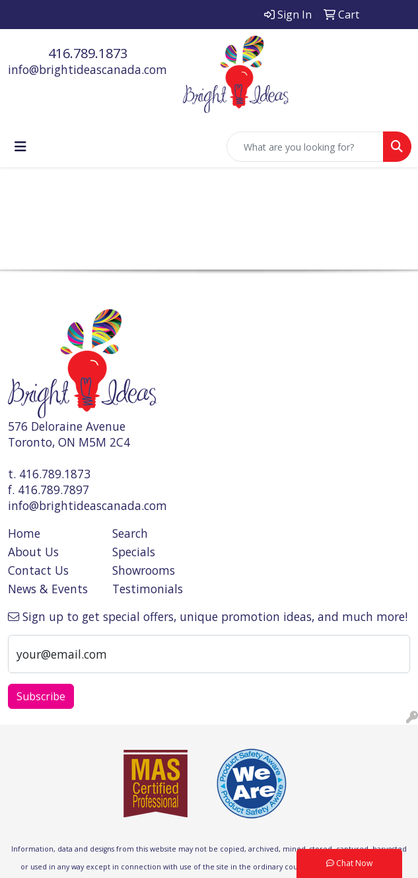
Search (130, 533)
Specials (133, 552)
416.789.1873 (87, 53)
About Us (33, 552)
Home (24, 533)
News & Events (48, 589)
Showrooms (143, 570)
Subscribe (41, 696)
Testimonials (147, 589)
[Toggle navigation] (20, 146)
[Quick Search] (305, 146)
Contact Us (38, 570)
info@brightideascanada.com (87, 69)
